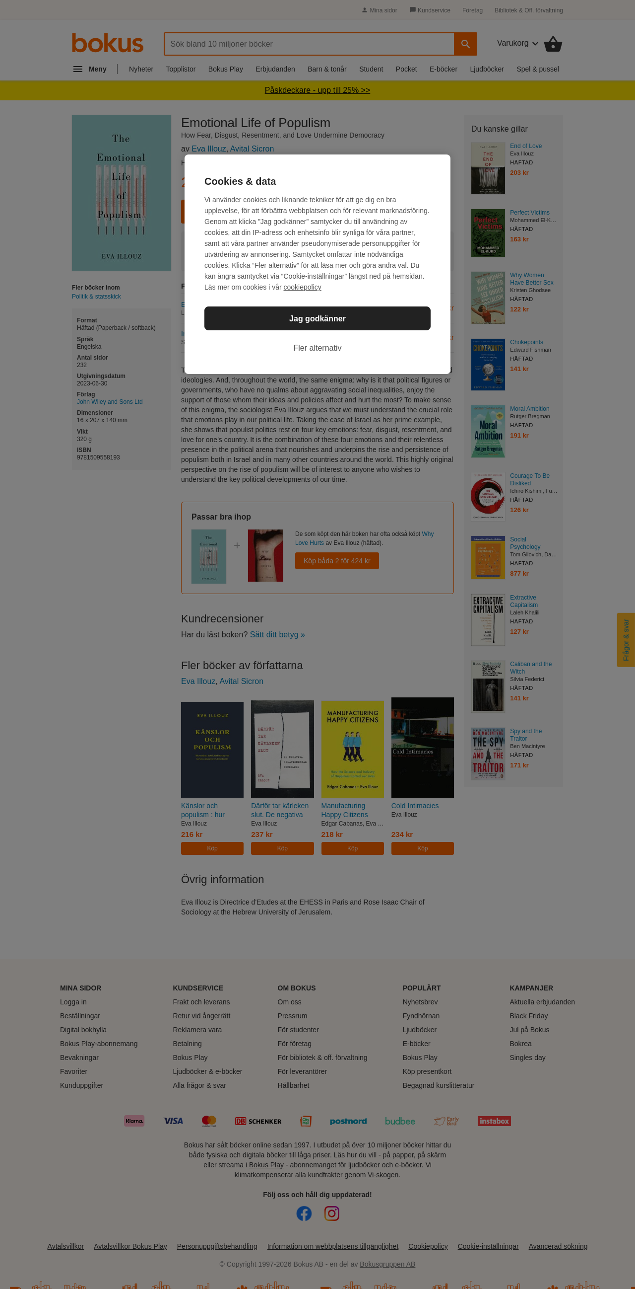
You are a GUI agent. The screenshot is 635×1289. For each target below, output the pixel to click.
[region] (317, 264)
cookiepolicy (302, 287)
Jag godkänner (317, 318)
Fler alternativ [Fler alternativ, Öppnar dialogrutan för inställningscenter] (318, 348)
